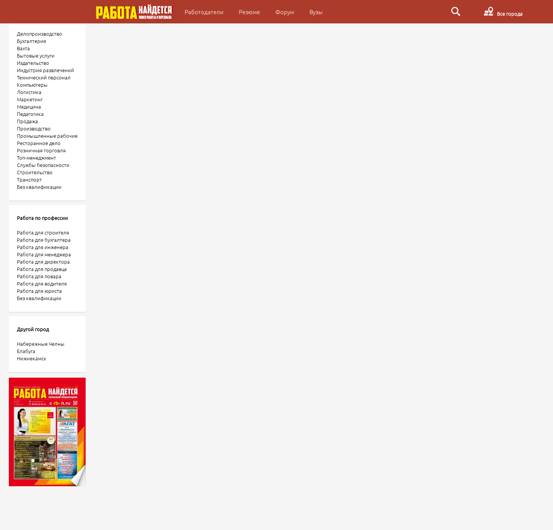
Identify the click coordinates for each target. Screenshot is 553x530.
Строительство (35, 172)
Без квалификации (39, 186)
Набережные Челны (41, 343)
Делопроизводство (39, 33)
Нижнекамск (31, 358)
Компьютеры (32, 84)
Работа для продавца (42, 268)
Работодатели (204, 12)
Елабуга (26, 351)
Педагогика (30, 113)
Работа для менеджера (44, 254)
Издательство (33, 62)
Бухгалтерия (31, 41)
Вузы (316, 12)
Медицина (29, 106)
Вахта (23, 48)
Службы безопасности (43, 164)
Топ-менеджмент (36, 157)
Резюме (249, 12)
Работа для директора (43, 261)
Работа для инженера (42, 247)
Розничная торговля (41, 150)
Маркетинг (30, 99)
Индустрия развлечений (45, 70)
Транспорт (29, 179)
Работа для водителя (42, 283)
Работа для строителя (43, 232)
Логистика (29, 92)
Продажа (27, 121)
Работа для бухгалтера (44, 239)
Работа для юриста (39, 290)
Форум (284, 12)
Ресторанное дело (39, 143)
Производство (34, 128)
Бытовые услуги (36, 55)
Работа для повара (39, 276)
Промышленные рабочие (47, 135)
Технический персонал (44, 77)
